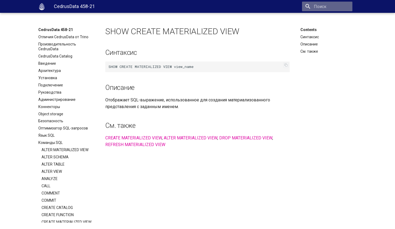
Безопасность (50, 121)
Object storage (50, 114)
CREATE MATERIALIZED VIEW (66, 222)
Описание (309, 44)
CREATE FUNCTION (58, 215)
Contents (308, 30)
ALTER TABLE (53, 164)
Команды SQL (50, 142)
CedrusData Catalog (55, 56)
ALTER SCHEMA (55, 157)
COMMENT (51, 193)
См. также (309, 51)
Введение (47, 63)
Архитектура (49, 70)
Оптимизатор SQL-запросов (63, 128)
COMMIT (49, 200)
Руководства (49, 92)
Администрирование (57, 99)
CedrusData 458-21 (55, 30)
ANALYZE (50, 179)
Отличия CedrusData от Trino (63, 37)
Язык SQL (46, 135)
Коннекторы (49, 107)
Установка (47, 78)
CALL (46, 186)
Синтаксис (309, 37)
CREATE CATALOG (57, 207)
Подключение (50, 85)
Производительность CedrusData (57, 46)
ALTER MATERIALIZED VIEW (65, 150)
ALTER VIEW (52, 171)
